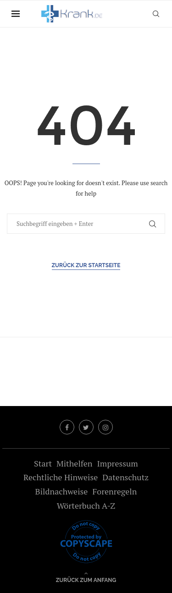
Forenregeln (114, 491)
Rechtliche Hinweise (60, 477)
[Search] (156, 13)
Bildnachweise (61, 491)
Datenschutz (125, 477)
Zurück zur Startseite (86, 265)
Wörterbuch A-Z (86, 505)
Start (43, 463)
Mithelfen (74, 463)
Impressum (117, 463)
